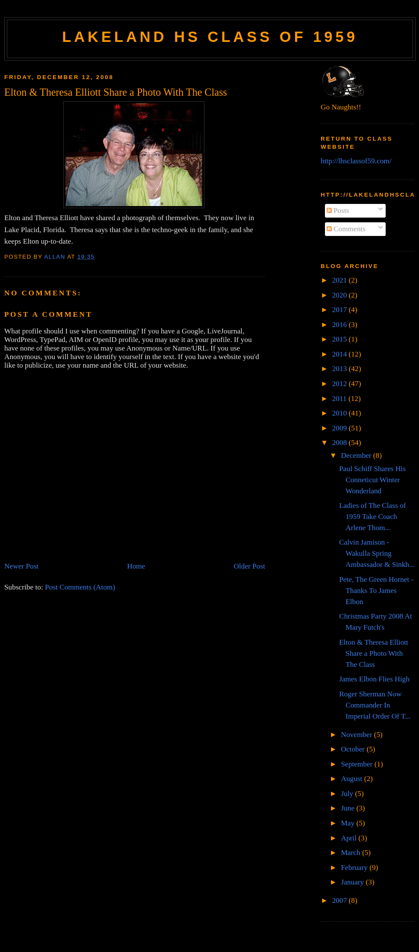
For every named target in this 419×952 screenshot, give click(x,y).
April (349, 838)
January (353, 882)
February (355, 868)
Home (136, 566)
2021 (340, 280)
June (348, 808)
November (357, 735)
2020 (340, 295)
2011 (340, 399)
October (353, 749)
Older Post (249, 566)
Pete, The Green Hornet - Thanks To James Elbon (376, 590)
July (348, 794)
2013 (340, 369)
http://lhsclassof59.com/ (356, 161)
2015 (340, 339)
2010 (340, 413)
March (351, 853)
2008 (340, 443)
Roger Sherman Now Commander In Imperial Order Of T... (374, 705)
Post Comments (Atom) (80, 587)
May (348, 823)
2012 (340, 384)
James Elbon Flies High (374, 679)
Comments (346, 229)
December (357, 455)
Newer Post (21, 566)
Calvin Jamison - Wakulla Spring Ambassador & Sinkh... (377, 553)
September (357, 764)
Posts (338, 210)
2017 (340, 310)
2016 (340, 325)
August (352, 779)
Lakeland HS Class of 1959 (210, 37)
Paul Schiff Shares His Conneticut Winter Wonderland (372, 480)
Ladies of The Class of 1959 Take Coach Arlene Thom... (372, 516)
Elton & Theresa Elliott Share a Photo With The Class (373, 653)
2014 (340, 354)
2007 (340, 900)
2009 (340, 428)
